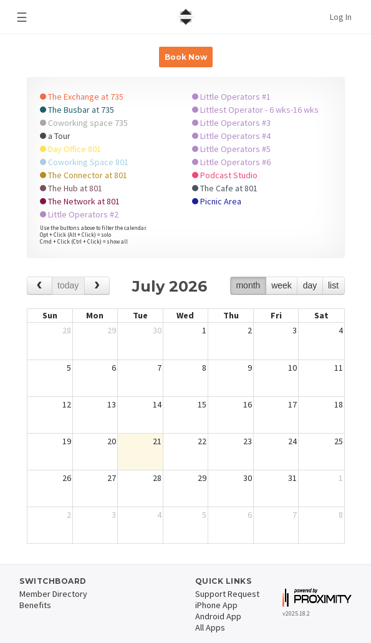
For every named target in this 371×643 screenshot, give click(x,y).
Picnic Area (216, 201)
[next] (97, 286)
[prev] (39, 286)
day (310, 285)
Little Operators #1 (231, 96)
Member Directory (53, 593)
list (333, 285)
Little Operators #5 (231, 149)
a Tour (55, 135)
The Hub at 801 (71, 188)
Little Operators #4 (231, 135)
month (248, 285)
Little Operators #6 (231, 162)
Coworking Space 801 (84, 162)
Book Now (186, 57)
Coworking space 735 (84, 122)
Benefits (35, 605)
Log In (341, 16)
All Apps (210, 627)
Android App (218, 616)
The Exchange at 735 (81, 96)
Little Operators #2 (79, 214)
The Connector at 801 (83, 175)
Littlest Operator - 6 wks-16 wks (255, 109)
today (68, 285)
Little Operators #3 (231, 122)
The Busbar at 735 (77, 109)
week (281, 285)
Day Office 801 (70, 149)
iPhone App (216, 605)
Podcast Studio (225, 175)
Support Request (227, 593)
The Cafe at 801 (225, 188)
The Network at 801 (80, 201)
